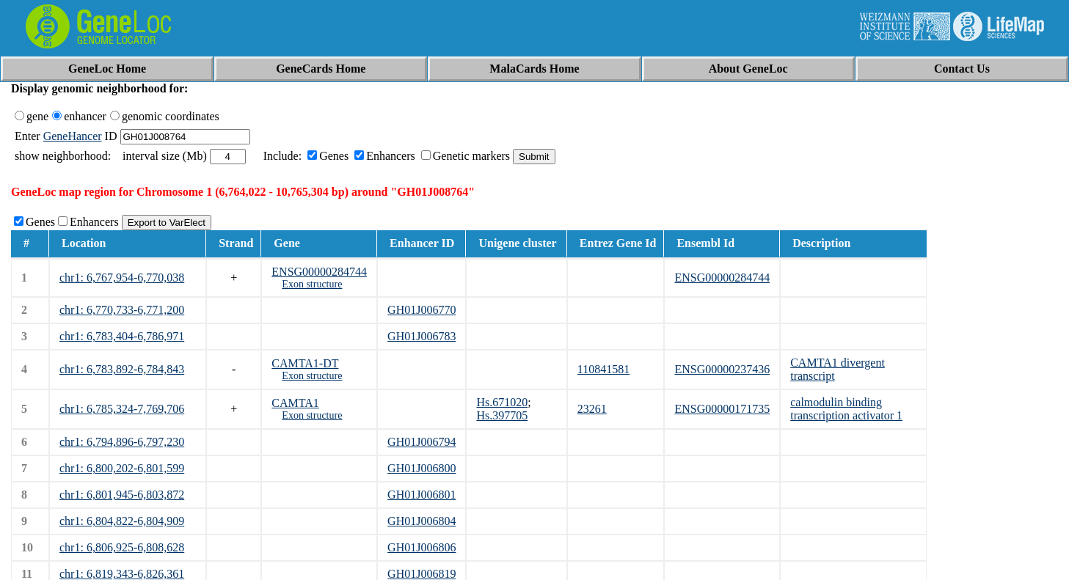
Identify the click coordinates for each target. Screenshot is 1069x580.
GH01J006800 (421, 468)
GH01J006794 (421, 442)
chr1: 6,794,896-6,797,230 (121, 442)
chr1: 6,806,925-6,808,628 (121, 547)
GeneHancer (72, 136)
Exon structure (312, 284)
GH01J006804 (421, 521)
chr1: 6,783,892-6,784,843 (121, 369)
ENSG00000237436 (722, 369)
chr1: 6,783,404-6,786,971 (121, 336)
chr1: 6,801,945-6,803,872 (121, 494)
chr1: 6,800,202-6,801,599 (121, 468)
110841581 (603, 369)
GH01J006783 (421, 336)
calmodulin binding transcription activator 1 (846, 409)
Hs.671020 (502, 402)
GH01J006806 (421, 547)
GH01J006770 (421, 310)
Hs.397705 (502, 415)
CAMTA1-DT (304, 363)
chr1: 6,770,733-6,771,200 (121, 310)
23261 (592, 409)
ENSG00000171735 (722, 409)
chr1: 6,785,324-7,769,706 (121, 409)
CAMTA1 (295, 403)
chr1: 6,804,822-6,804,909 (121, 521)
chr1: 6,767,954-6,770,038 (121, 277)
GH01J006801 (421, 494)
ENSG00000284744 (319, 271)
